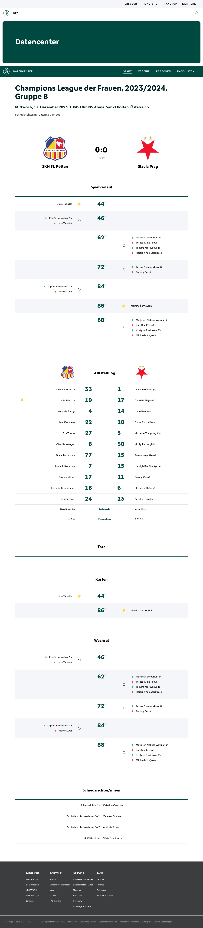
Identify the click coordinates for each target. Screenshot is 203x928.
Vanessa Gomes (112, 816)
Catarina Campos (49, 114)
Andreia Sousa (111, 827)
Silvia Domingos (112, 838)
